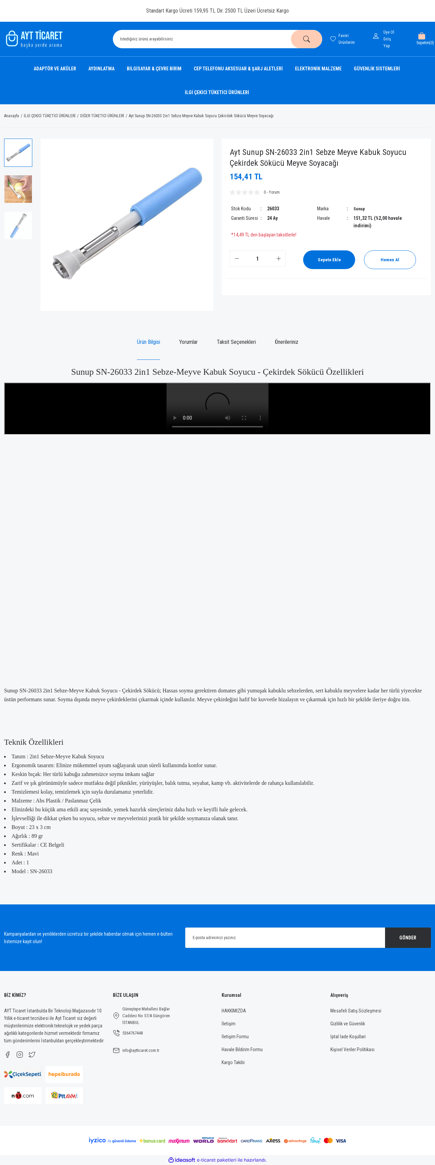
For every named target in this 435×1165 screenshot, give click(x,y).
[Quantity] (258, 258)
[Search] (217, 39)
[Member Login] (377, 36)
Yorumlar (188, 342)
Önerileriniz (286, 342)
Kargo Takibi (233, 1062)
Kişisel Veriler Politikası (352, 1049)
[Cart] (422, 39)
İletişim (229, 1023)
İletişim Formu (235, 1036)
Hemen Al (390, 260)
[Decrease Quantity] (237, 258)
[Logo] (33, 39)
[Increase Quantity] (278, 258)
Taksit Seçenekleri (236, 342)
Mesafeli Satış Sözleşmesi (355, 1010)
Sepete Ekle (331, 260)
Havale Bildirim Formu (242, 1049)
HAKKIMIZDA (234, 1010)
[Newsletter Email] (308, 938)
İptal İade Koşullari (348, 1036)
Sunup (360, 208)
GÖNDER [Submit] (407, 937)
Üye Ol (388, 32)
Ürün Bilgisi (148, 342)
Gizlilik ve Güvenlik (347, 1023)
